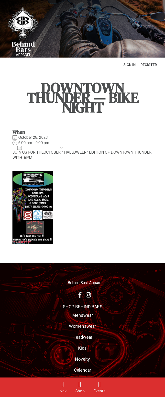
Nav (63, 390)
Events (99, 390)
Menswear (82, 315)
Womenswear (82, 326)
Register (149, 65)
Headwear (82, 337)
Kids (82, 348)
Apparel (23, 55)
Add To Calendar (37, 148)
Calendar (82, 370)
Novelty (82, 359)
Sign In (129, 65)
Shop (80, 390)
